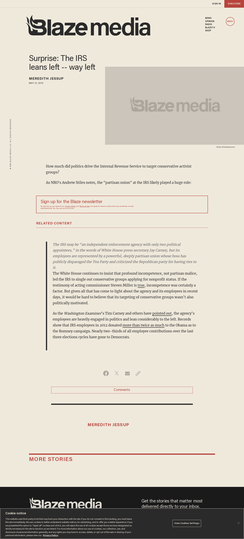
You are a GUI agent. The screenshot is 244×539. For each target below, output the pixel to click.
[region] (122, 523)
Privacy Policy (70, 206)
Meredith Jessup (46, 79)
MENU (230, 22)
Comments (122, 390)
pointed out (162, 313)
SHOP (208, 31)
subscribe (234, 4)
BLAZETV (210, 28)
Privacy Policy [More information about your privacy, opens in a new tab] (50, 535)
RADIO (208, 25)
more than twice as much (143, 325)
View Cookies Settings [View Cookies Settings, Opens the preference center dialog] (186, 523)
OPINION (210, 21)
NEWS (208, 18)
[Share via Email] (127, 373)
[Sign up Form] (179, 204)
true (141, 285)
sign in (216, 4)
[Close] (238, 523)
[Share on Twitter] (116, 373)
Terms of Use (84, 206)
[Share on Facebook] (106, 373)
